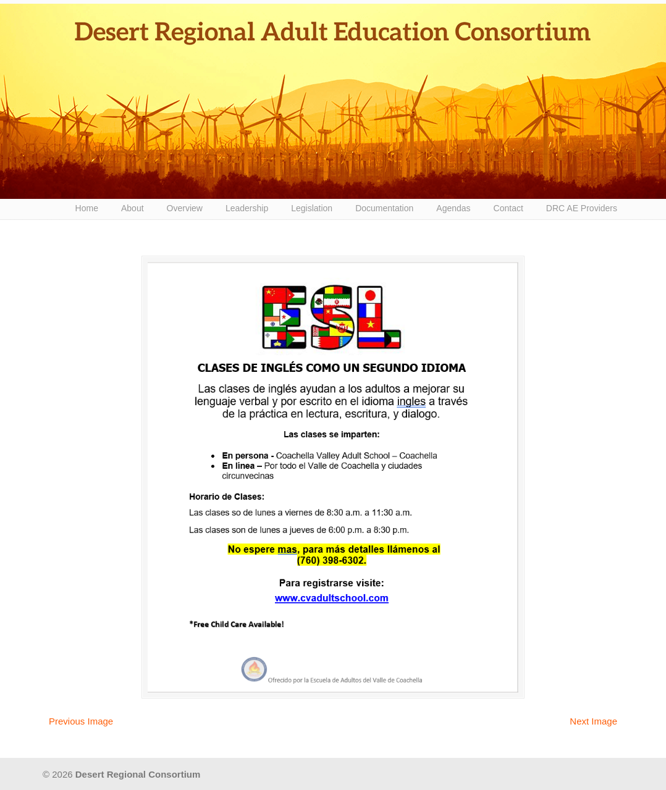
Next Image (593, 721)
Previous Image (81, 721)
